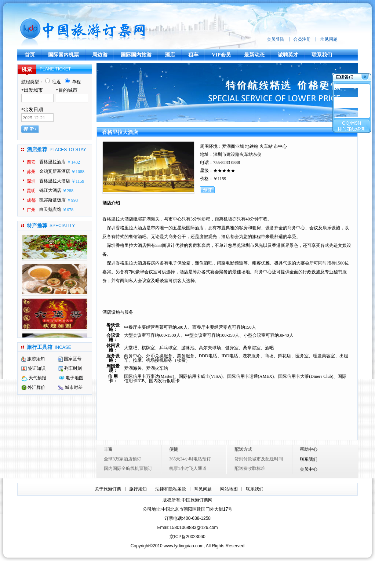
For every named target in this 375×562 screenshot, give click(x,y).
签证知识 (33, 368)
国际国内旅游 (136, 55)
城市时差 (70, 387)
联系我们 (322, 55)
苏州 (31, 171)
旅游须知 (33, 358)
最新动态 (254, 55)
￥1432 (73, 162)
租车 (193, 55)
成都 (31, 200)
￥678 (67, 209)
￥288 (67, 190)
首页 (30, 55)
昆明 (31, 190)
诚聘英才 (288, 55)
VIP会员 (221, 55)
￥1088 (77, 171)
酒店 (170, 55)
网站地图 (229, 489)
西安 (31, 162)
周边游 (100, 55)
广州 (31, 209)
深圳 (31, 181)
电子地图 (71, 377)
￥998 (72, 200)
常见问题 (329, 39)
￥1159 (77, 181)
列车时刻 (70, 368)
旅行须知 (138, 489)
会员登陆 (275, 39)
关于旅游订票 (108, 489)
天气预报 (33, 377)
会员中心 (308, 469)
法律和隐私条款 (170, 489)
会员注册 (302, 39)
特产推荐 (37, 226)
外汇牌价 (33, 387)
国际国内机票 (63, 55)
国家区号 (69, 358)
